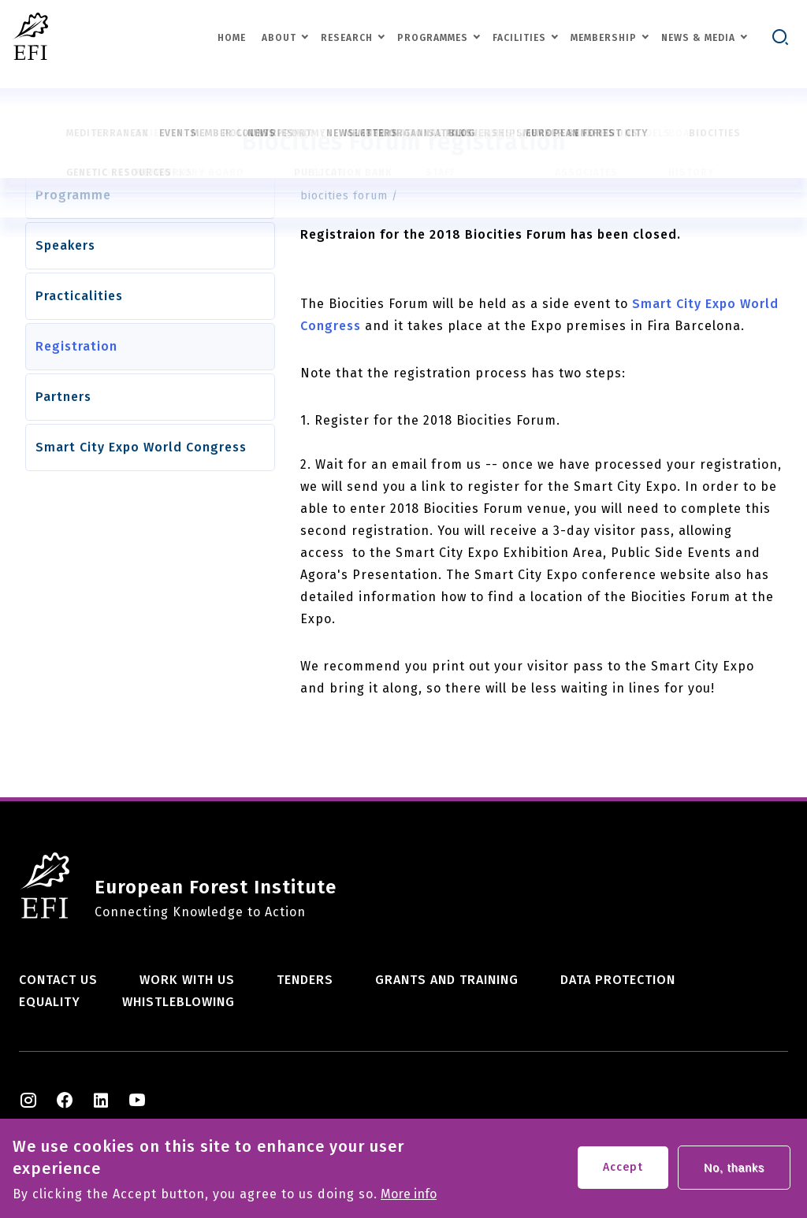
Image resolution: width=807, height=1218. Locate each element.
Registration (76, 346)
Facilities (519, 37)
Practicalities (79, 295)
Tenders (305, 979)
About (279, 37)
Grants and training (447, 979)
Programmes (432, 37)
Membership (604, 37)
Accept (623, 1170)
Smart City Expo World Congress (141, 447)
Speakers (65, 245)
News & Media (698, 37)
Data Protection (617, 979)
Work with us (187, 979)
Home (232, 37)
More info (409, 1197)
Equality (49, 1001)
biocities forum (344, 195)
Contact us (58, 979)
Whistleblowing (178, 1001)
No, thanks (734, 1170)
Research (347, 37)
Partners (63, 396)
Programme (73, 195)
